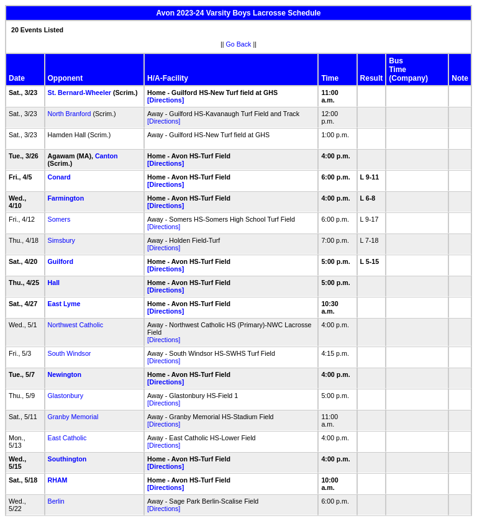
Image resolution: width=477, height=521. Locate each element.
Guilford (60, 261)
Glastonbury (65, 395)
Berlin (56, 501)
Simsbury (61, 240)
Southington (67, 459)
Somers (59, 219)
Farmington (66, 198)
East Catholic (67, 438)
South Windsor (69, 353)
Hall (54, 282)
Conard (59, 177)
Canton (106, 156)
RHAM (58, 480)
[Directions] (165, 100)
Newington (64, 374)
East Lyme (64, 303)
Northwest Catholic (75, 324)
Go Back (239, 44)
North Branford (69, 113)
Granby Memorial (73, 416)
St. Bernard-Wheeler (79, 92)
